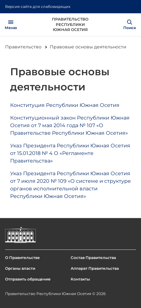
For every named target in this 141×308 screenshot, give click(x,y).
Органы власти (20, 268)
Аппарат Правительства (95, 268)
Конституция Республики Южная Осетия (64, 105)
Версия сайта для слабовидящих (37, 6)
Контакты (80, 279)
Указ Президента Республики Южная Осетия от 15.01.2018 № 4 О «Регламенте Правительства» (70, 153)
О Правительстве (22, 257)
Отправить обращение (28, 279)
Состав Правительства (93, 257)
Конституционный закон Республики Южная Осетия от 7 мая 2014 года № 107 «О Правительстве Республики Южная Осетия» (70, 125)
